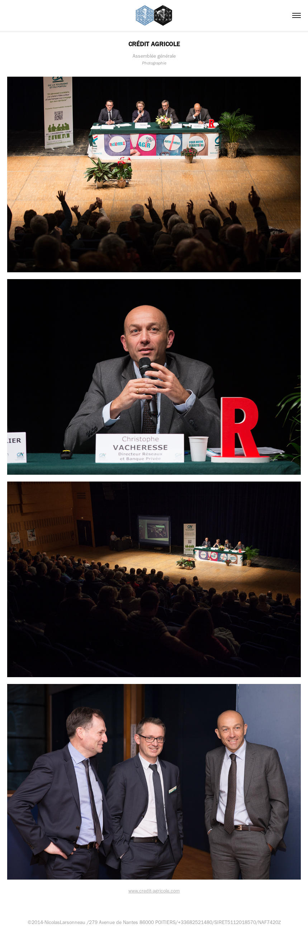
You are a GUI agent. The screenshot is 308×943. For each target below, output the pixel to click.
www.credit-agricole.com (154, 891)
